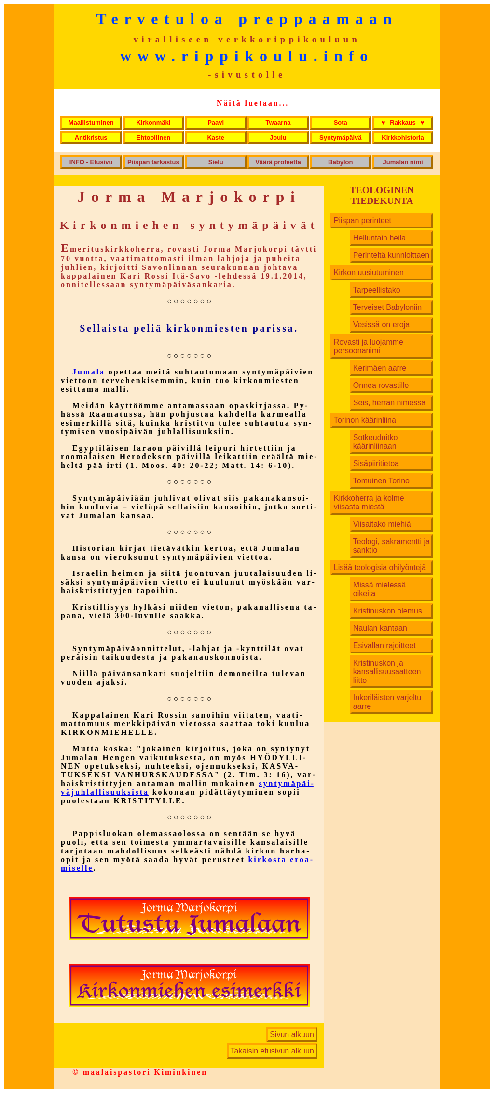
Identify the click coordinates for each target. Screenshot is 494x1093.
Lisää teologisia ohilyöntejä (380, 567)
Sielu (215, 162)
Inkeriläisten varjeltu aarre (387, 701)
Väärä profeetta (278, 162)
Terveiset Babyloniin (387, 307)
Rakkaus (403, 122)
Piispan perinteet (362, 220)
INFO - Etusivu (91, 162)
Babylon (340, 162)
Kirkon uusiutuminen (369, 272)
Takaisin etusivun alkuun (272, 1051)
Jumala (88, 372)
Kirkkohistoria (403, 137)
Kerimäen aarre (379, 368)
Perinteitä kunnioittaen (391, 255)
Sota (340, 122)
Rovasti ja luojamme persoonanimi (368, 346)
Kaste (215, 137)
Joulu (278, 137)
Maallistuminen (91, 122)
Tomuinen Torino (381, 481)
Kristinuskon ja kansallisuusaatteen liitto (387, 671)
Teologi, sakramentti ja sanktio (391, 545)
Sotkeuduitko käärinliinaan (375, 441)
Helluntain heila (379, 238)
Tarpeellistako (376, 290)
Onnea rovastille (381, 385)
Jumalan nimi (403, 162)
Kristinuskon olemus (387, 611)
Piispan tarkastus (153, 162)
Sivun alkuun (292, 1035)
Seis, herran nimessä (389, 403)
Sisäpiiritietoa (376, 463)
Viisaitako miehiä (382, 524)
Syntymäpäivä (340, 137)
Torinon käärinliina (365, 420)
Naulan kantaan (380, 628)
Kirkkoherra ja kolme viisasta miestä (369, 502)
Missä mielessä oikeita (379, 589)
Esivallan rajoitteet (384, 645)
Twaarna (278, 122)
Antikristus (91, 137)
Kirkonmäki (154, 122)
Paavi (215, 122)
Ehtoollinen (154, 137)
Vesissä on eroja (381, 324)
